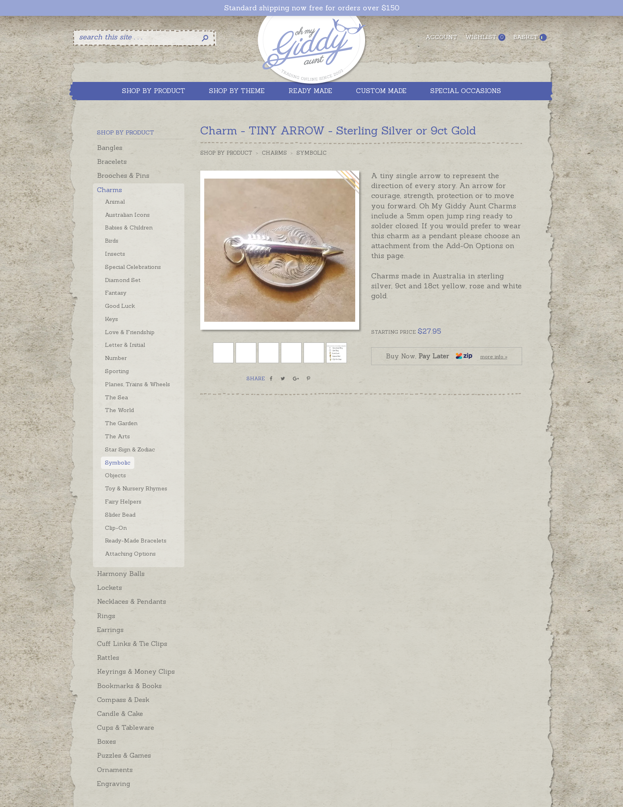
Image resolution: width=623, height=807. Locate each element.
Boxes (106, 741)
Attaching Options (130, 553)
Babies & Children (129, 227)
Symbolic (117, 462)
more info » (493, 357)
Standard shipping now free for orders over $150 (311, 8)
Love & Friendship (130, 332)
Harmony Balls (121, 574)
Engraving (113, 784)
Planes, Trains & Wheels (137, 384)
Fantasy (115, 292)
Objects (115, 475)
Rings (106, 616)
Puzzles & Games (124, 755)
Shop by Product (226, 153)
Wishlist (485, 37)
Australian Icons (127, 214)
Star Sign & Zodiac (130, 449)
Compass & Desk (123, 700)
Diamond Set (123, 280)
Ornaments (115, 770)
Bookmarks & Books (129, 686)
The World (119, 410)
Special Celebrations (133, 266)
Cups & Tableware (125, 727)
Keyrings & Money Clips (136, 671)
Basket (530, 37)
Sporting (117, 371)
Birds (111, 240)
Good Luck (120, 305)
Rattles (108, 657)
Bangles (109, 148)
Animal (115, 201)
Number (116, 358)
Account (441, 37)
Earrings (110, 630)
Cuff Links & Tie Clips (132, 644)
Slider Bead (120, 514)
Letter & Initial (125, 344)
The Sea (116, 397)
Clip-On (116, 527)
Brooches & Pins (123, 175)
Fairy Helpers (123, 501)
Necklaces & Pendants (131, 601)
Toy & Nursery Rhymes (136, 488)
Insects (115, 253)
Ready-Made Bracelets (135, 540)
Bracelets (112, 161)
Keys (111, 319)
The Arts (117, 436)
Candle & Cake (120, 714)
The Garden (121, 423)
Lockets (109, 587)
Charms (109, 190)
